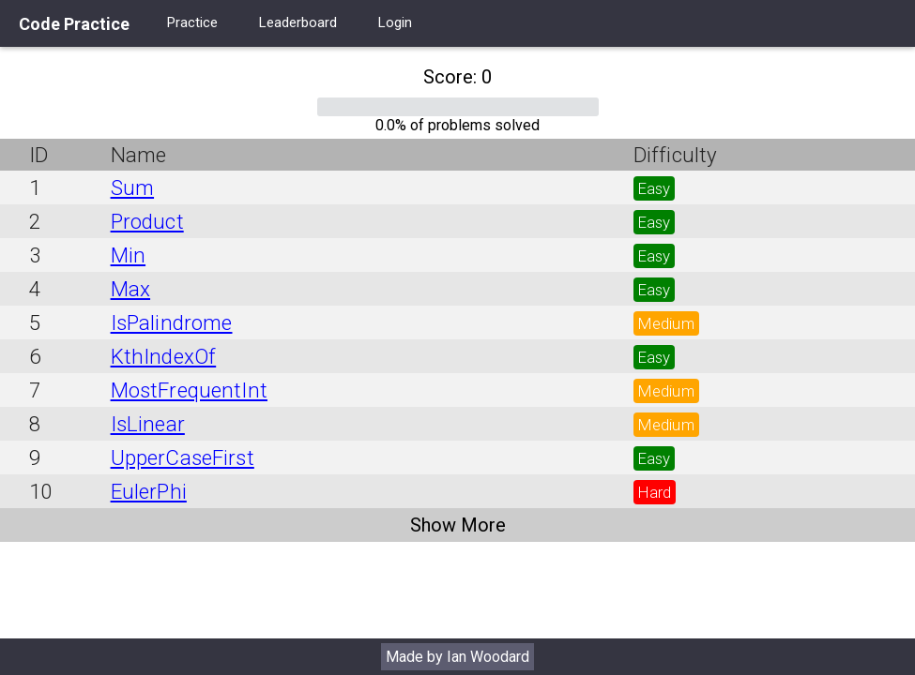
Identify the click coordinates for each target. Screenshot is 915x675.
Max (130, 289)
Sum (132, 187)
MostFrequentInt (189, 390)
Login (395, 22)
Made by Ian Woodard (457, 657)
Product (147, 221)
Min (128, 255)
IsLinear (148, 424)
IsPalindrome (172, 322)
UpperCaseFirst (182, 457)
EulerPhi (149, 491)
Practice (192, 22)
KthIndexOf (164, 356)
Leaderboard (298, 22)
